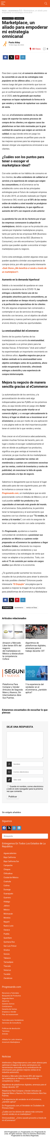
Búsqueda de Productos (11, 996)
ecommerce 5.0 (15, 11)
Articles (5, 1034)
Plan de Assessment (10, 1014)
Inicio (4, 11)
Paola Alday (14, 42)
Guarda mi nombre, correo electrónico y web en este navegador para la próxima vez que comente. (25, 788)
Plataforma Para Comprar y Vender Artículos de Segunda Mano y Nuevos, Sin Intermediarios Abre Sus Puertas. (12, 691)
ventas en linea (31, 608)
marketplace (19, 18)
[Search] (46, 3)
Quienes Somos (8, 1004)
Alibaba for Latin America (12, 1039)
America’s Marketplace (11, 1042)
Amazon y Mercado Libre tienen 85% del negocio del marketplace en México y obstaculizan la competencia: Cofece (12, 651)
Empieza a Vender (9, 1012)
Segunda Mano (8, 998)
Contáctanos (7, 1006)
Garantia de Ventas (9, 1009)
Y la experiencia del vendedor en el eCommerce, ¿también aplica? (36, 688)
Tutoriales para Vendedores (13, 1020)
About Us (5, 1001)
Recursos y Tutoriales (10, 993)
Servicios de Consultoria (11, 1023)
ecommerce (19, 608)
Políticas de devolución (11, 1028)
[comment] (25, 745)
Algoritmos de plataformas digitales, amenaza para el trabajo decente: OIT (35, 647)
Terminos (5, 1031)
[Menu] (3, 3)
